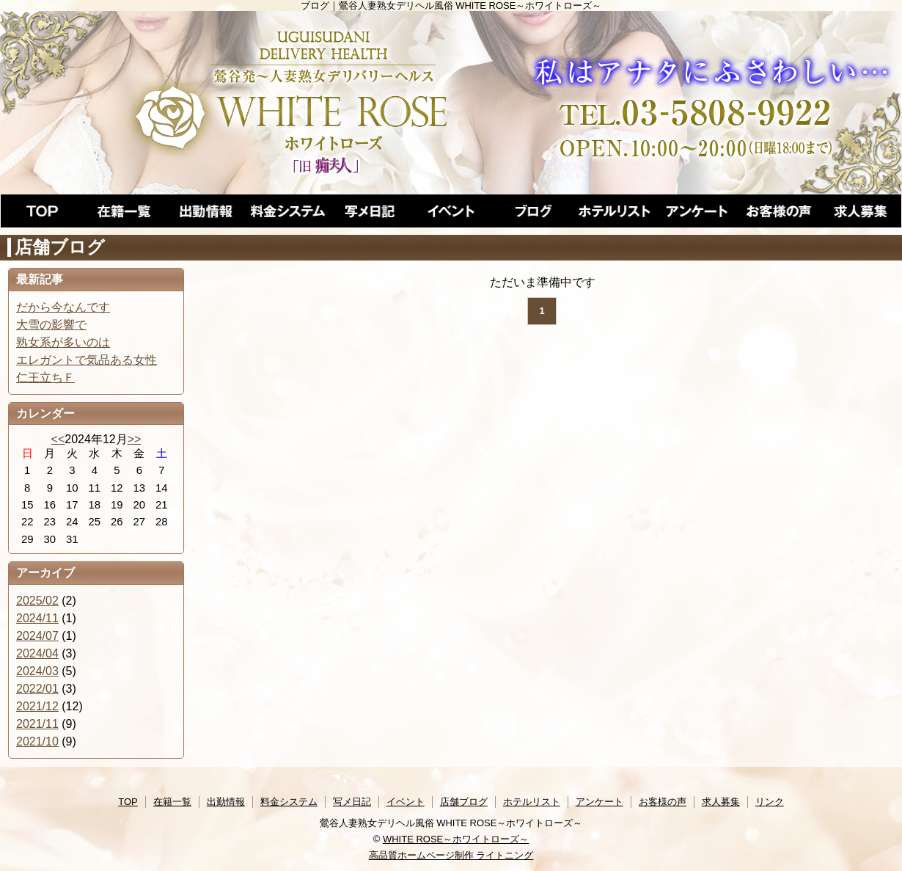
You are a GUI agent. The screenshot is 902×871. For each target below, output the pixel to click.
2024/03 (37, 671)
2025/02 (37, 600)
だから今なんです (63, 307)
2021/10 (37, 741)
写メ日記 (352, 801)
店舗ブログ (464, 801)
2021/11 (37, 724)
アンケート (599, 801)
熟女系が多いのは (63, 342)
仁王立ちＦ (45, 377)
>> (135, 439)
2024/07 (37, 636)
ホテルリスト (531, 801)
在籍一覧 (172, 801)
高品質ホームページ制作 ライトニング (451, 855)
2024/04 (37, 653)
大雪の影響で (51, 324)
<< (58, 439)
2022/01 (37, 688)
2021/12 (37, 706)
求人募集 (721, 801)
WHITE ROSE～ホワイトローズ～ (456, 839)
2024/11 (37, 618)
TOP (128, 801)
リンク (769, 801)
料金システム (289, 801)
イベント (405, 801)
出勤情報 (226, 801)
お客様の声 (662, 801)
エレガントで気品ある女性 (86, 360)
